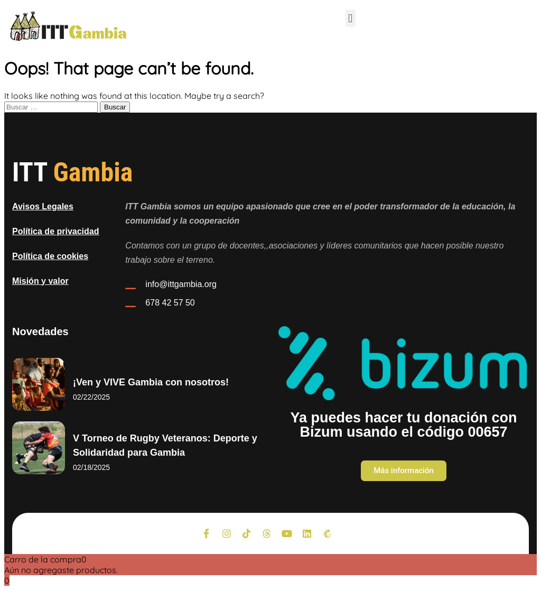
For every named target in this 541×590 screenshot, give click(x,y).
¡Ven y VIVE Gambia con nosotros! (151, 382)
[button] (351, 18)
